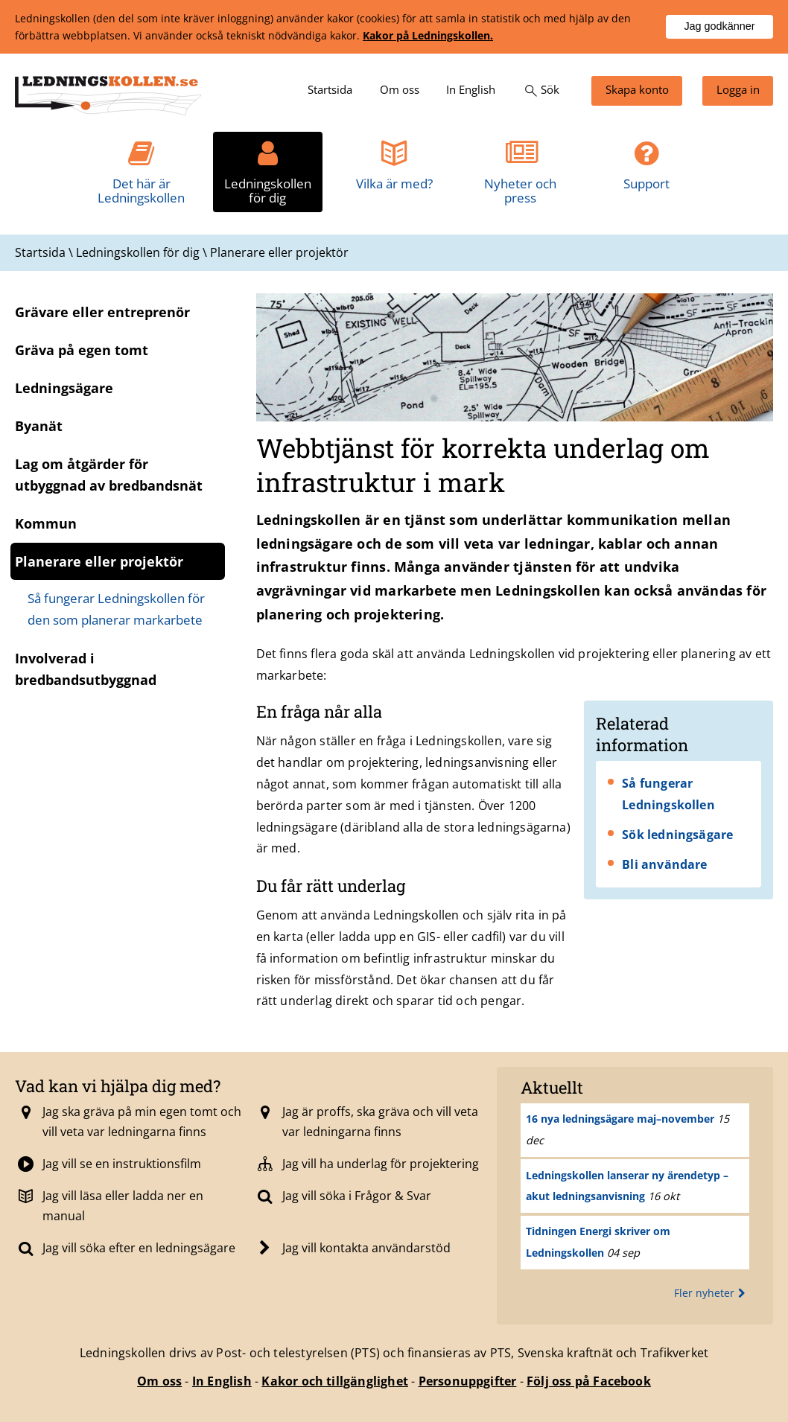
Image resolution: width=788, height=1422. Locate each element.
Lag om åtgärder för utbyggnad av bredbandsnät (109, 474)
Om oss (159, 1381)
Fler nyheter (711, 1293)
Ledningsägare (64, 388)
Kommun (46, 523)
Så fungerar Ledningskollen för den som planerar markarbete (116, 609)
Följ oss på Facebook (589, 1381)
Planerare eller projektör (99, 561)
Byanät (39, 426)
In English (222, 1381)
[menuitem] (330, 91)
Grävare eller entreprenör (102, 312)
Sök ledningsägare (677, 834)
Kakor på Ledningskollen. (428, 35)
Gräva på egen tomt (81, 350)
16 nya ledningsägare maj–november (620, 1119)
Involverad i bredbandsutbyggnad (85, 669)
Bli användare (665, 864)
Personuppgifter (468, 1381)
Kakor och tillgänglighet (334, 1381)
